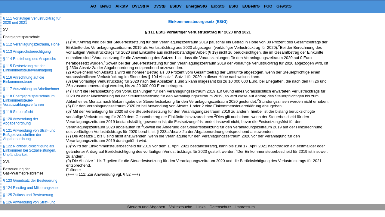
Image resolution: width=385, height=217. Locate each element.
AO (93, 6)
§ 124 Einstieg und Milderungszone (31, 188)
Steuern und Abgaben (146, 207)
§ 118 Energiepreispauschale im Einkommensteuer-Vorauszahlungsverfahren (28, 100)
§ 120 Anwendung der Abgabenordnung (20, 121)
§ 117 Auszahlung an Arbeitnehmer (31, 89)
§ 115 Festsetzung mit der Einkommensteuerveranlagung (27, 68)
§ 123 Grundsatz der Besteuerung (30, 180)
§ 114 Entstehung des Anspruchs (29, 59)
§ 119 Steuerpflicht (18, 112)
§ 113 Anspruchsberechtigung (27, 51)
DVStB (159, 6)
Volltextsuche (180, 207)
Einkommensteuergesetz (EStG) (197, 21)
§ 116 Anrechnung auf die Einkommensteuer (23, 79)
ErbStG (218, 6)
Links (200, 207)
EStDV (176, 6)
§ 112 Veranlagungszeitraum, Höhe (31, 44)
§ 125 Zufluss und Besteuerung (28, 195)
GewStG (284, 6)
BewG (105, 6)
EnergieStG (196, 6)
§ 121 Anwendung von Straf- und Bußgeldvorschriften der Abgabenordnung (29, 134)
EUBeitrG (251, 6)
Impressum (245, 207)
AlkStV (122, 6)
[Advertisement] (355, 109)
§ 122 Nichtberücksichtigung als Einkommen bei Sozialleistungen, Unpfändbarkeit (29, 150)
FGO (268, 6)
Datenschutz (220, 207)
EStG (233, 6)
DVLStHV (140, 6)
